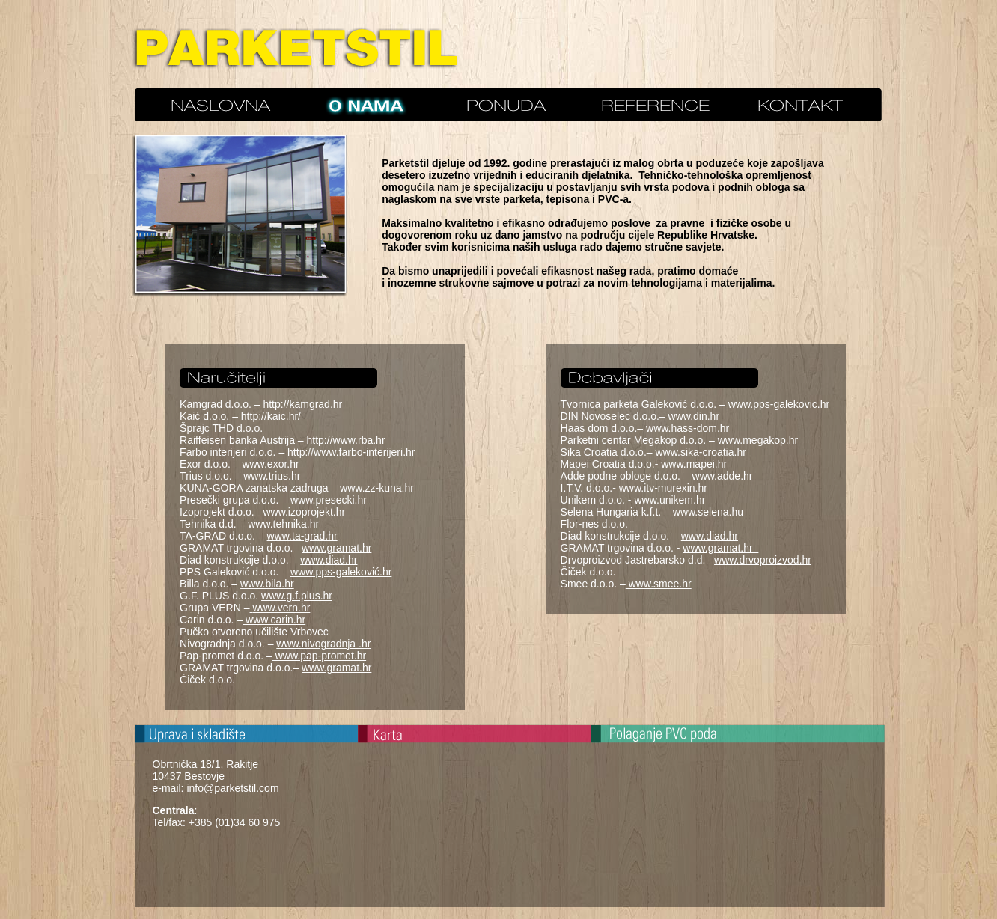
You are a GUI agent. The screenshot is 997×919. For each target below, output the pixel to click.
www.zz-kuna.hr (377, 488)
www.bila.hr (267, 584)
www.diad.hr (328, 560)
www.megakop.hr (758, 440)
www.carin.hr (275, 620)
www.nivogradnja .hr (323, 644)
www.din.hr (693, 416)
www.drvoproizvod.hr (762, 560)
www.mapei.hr (694, 464)
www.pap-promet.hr (320, 656)
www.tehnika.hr (283, 524)
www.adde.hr (722, 476)
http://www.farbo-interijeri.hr (351, 452)
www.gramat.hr (336, 548)
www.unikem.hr (669, 500)
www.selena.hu (708, 512)
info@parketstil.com (232, 788)
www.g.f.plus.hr (296, 596)
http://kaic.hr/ (271, 416)
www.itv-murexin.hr (663, 488)
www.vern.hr (281, 608)
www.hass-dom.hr (687, 428)
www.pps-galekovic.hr (778, 404)
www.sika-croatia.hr (700, 452)
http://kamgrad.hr (302, 404)
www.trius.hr (271, 476)
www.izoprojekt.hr (304, 512)
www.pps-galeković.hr (340, 572)
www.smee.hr (659, 584)
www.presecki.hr (328, 500)
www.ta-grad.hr (302, 536)
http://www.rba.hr (346, 440)
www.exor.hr (270, 464)
